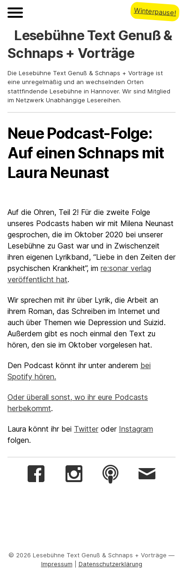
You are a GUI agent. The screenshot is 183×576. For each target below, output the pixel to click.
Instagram (136, 429)
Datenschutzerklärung (110, 564)
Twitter (86, 429)
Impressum (57, 564)
